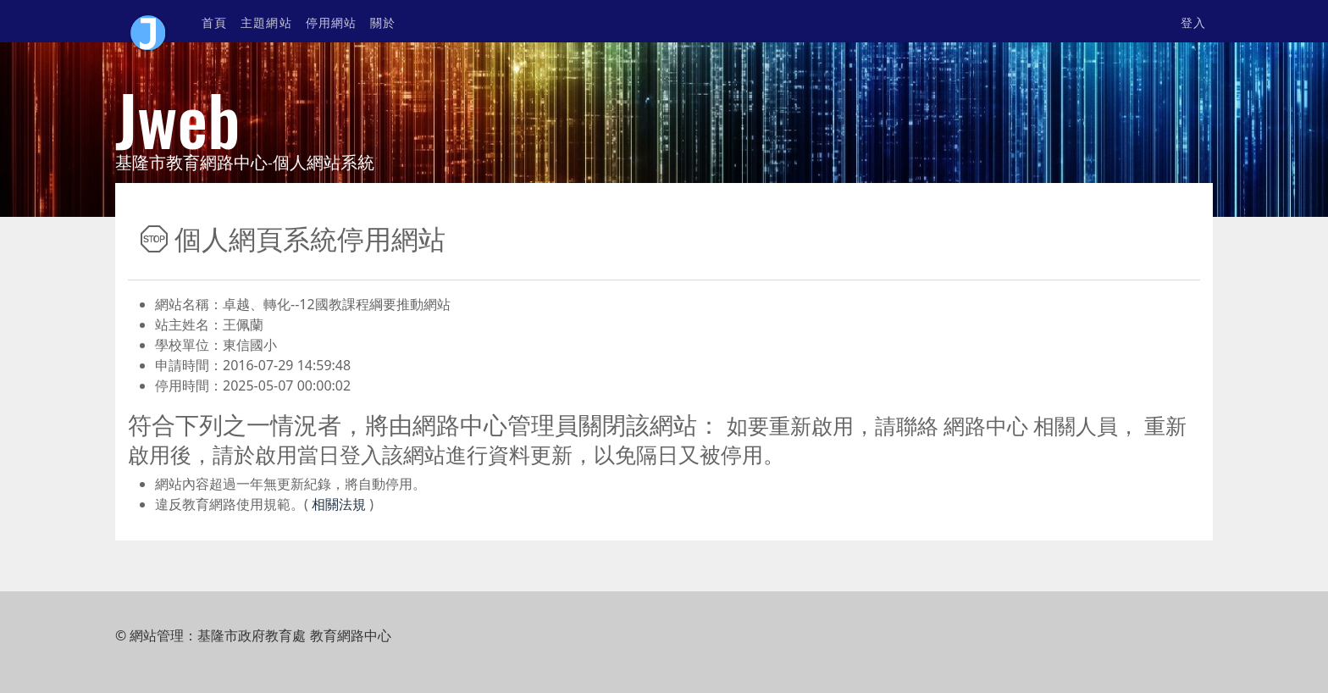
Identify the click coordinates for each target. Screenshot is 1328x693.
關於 (383, 21)
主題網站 (266, 21)
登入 (1193, 21)
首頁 (214, 21)
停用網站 (331, 21)
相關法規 (337, 504)
